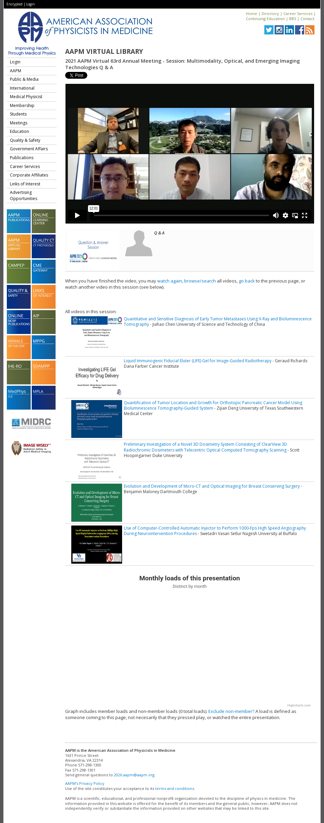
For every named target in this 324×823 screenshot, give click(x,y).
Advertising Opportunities (23, 195)
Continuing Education (265, 18)
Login (30, 4)
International (22, 88)
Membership (22, 105)
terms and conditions (174, 788)
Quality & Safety (25, 140)
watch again (169, 281)
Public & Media (24, 79)
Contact (307, 18)
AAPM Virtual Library (104, 51)
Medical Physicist (26, 97)
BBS (292, 18)
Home (251, 13)
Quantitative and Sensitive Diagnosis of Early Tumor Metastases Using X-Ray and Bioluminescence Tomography (218, 321)
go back (247, 281)
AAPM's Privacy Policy (84, 783)
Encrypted (14, 4)
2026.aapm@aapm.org (134, 774)
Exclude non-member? (231, 711)
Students (18, 114)
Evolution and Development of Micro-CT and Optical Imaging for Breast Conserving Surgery (212, 486)
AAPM (15, 71)
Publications (21, 158)
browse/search (200, 281)
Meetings (18, 123)
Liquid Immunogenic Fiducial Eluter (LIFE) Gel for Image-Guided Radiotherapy (197, 361)
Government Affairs (29, 149)
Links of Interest (25, 184)
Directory (270, 13)
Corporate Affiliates (29, 175)
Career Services (297, 13)
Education (19, 131)
